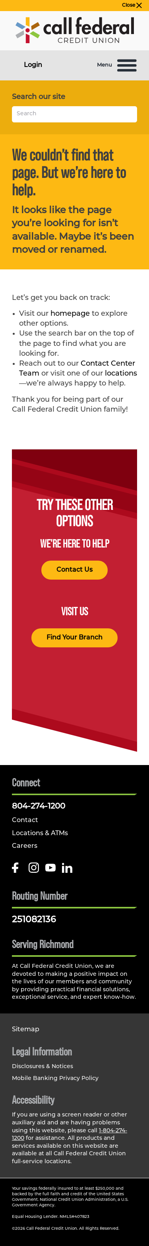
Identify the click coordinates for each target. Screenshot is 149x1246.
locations (121, 374)
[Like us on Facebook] (17, 870)
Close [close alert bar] (132, 5)
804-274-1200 (38, 807)
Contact (25, 820)
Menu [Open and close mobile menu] (117, 65)
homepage (70, 314)
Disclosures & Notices (42, 1067)
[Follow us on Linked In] (67, 870)
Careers (24, 846)
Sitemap (25, 1030)
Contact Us (74, 570)
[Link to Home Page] (75, 31)
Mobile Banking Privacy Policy (55, 1079)
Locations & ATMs (40, 833)
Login (33, 65)
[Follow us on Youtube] (50, 870)
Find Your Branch (74, 638)
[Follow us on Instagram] (34, 870)
